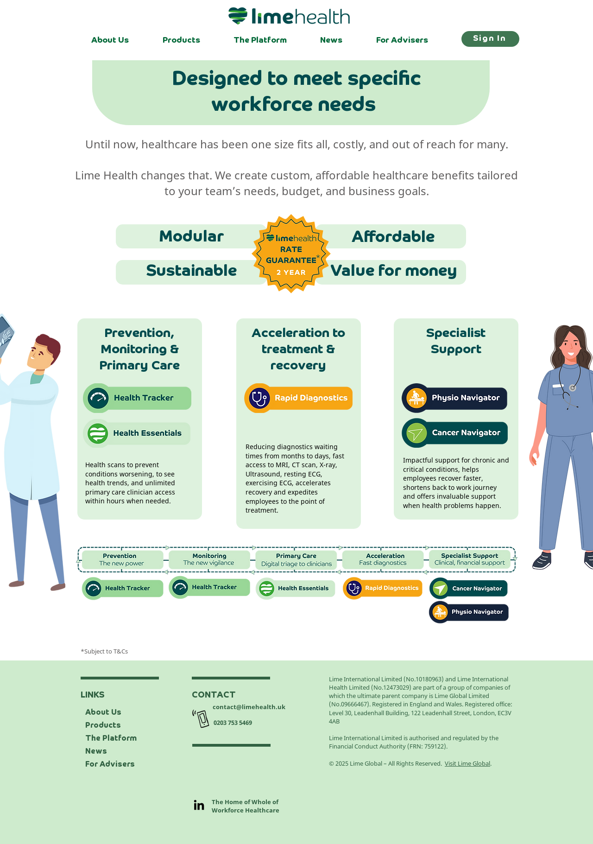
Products (103, 726)
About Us (103, 713)
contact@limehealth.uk (249, 707)
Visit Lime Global (467, 763)
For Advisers (110, 764)
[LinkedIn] (199, 805)
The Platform (111, 738)
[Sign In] (490, 39)
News (96, 751)
